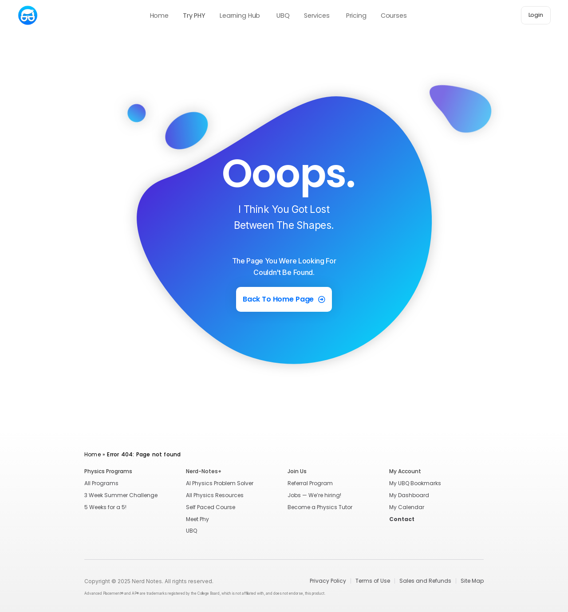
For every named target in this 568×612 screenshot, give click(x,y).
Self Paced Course (210, 507)
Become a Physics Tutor (320, 507)
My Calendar (406, 507)
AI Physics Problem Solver (219, 483)
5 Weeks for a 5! (105, 507)
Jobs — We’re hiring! (314, 495)
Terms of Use (372, 581)
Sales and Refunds (425, 581)
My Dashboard (409, 495)
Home (92, 454)
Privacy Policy (328, 581)
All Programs (101, 483)
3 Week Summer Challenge (121, 495)
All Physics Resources (215, 495)
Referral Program (310, 483)
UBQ (191, 530)
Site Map (472, 581)
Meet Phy (197, 519)
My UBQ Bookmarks (415, 483)
